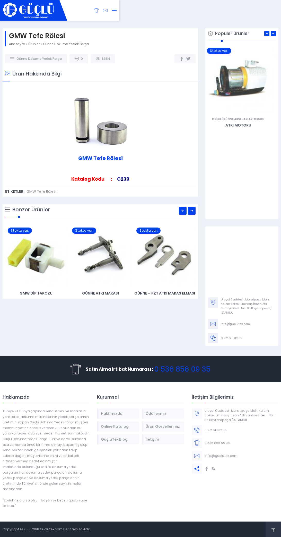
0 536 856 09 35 (182, 369)
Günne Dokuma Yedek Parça (66, 44)
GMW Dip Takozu (36, 293)
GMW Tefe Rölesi (41, 191)
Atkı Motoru (242, 125)
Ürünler (34, 44)
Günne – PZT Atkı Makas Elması (164, 293)
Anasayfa (17, 44)
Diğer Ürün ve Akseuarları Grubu (242, 119)
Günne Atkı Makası (100, 293)
